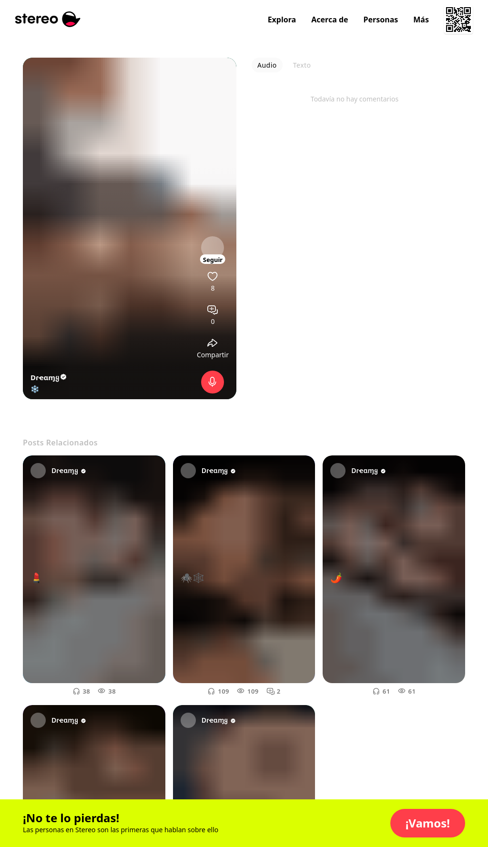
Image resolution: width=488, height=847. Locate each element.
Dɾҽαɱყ (49, 377)
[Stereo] (48, 19)
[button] (427, 823)
